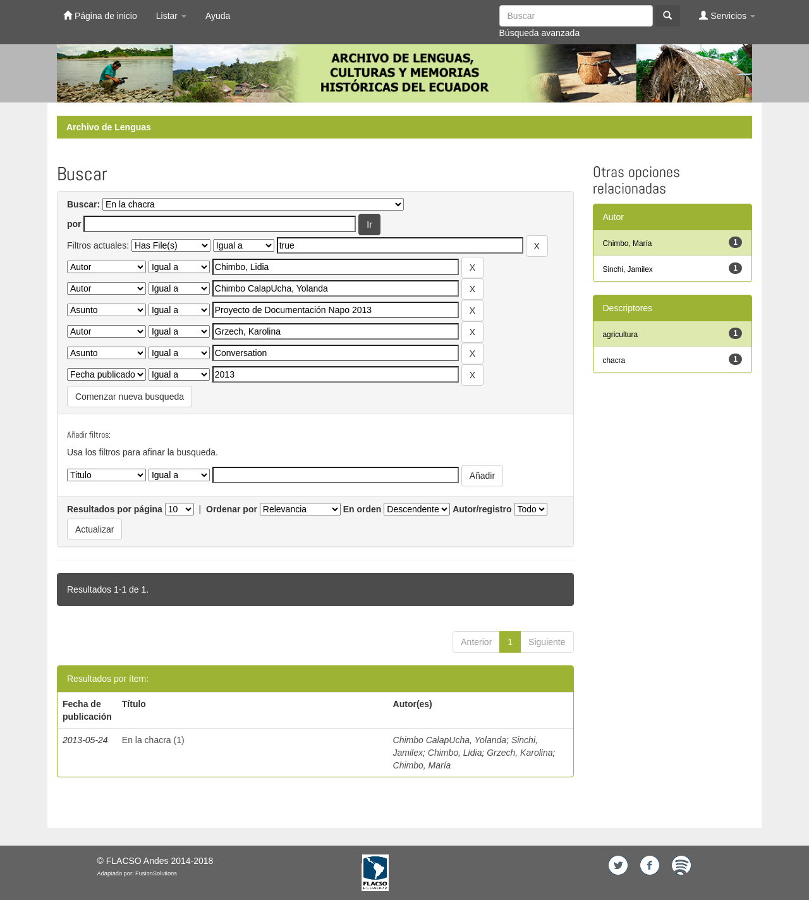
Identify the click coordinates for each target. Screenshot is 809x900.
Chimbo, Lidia (455, 753)
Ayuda (217, 16)
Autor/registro (482, 509)
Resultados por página (114, 509)
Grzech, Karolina (519, 753)
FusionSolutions (156, 873)
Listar (171, 16)
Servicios (727, 15)
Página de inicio (100, 15)
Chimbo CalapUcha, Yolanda (450, 740)
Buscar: (83, 204)
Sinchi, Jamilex (628, 269)
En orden (362, 509)
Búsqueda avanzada (539, 33)
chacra (614, 360)
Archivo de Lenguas (108, 127)
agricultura (620, 334)
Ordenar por (231, 509)
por (74, 224)
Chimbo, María (422, 765)
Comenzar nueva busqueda (129, 396)
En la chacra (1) (153, 740)
